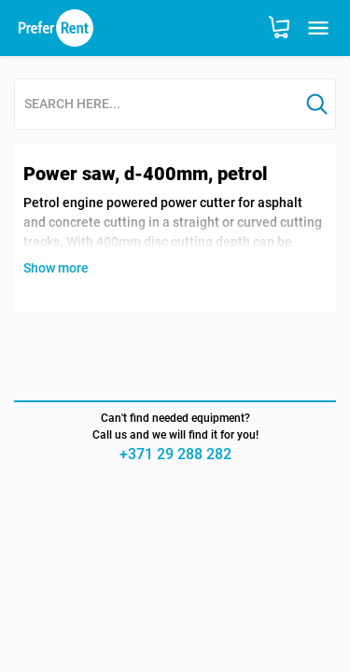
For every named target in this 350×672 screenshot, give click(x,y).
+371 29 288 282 (175, 454)
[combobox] (156, 105)
